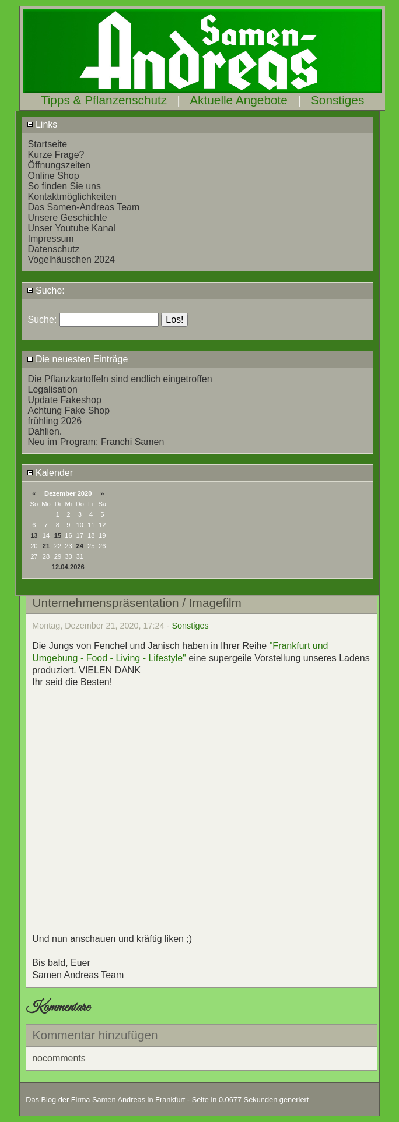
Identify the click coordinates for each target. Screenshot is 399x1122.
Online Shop (53, 176)
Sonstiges (337, 100)
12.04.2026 (68, 566)
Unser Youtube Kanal (72, 228)
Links (42, 124)
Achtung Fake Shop (69, 410)
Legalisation (53, 389)
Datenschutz (54, 249)
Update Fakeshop (65, 400)
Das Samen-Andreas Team (84, 207)
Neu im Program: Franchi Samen (96, 442)
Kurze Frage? (56, 155)
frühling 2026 (55, 421)
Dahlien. (45, 431)
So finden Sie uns (64, 186)
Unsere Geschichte (67, 218)
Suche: (46, 290)
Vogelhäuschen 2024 (71, 259)
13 (33, 535)
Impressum (51, 239)
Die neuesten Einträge (77, 359)
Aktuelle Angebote (239, 100)
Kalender (50, 473)
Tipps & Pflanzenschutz (104, 100)
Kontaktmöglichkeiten (72, 197)
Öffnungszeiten (59, 165)
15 (57, 535)
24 (79, 545)
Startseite (48, 144)
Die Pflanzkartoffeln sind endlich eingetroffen (120, 379)
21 (46, 545)
